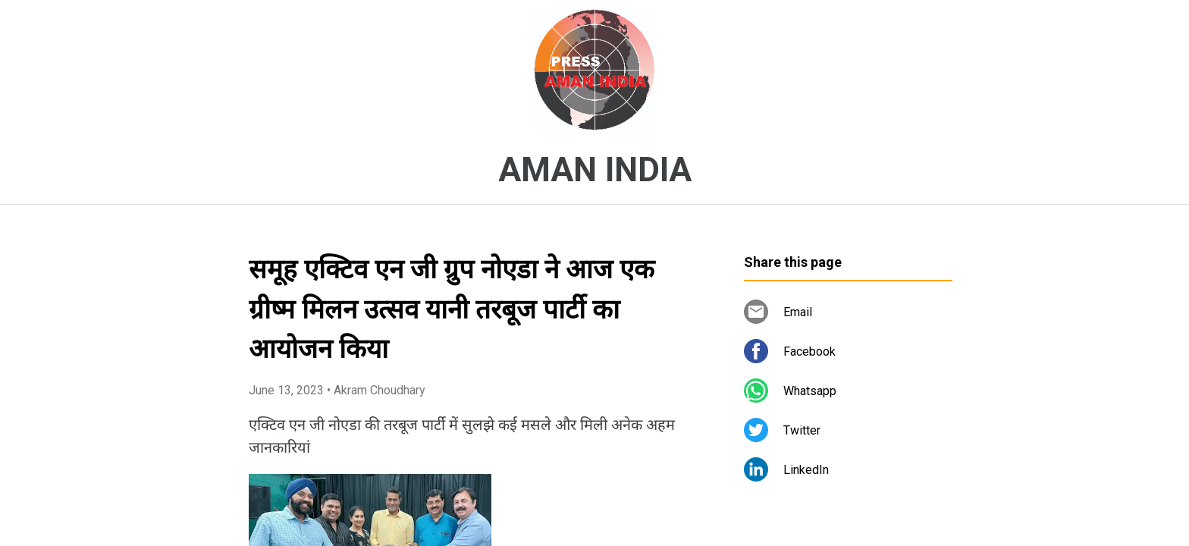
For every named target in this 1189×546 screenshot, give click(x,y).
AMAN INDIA (595, 170)
